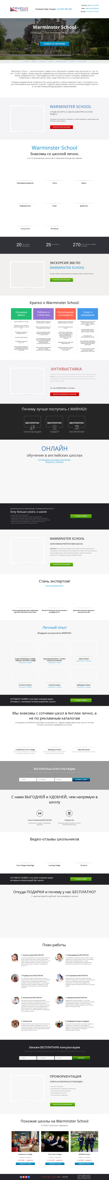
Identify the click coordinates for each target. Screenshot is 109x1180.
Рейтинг (33, 61)
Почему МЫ (42, 61)
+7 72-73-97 (92, 11)
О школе (26, 61)
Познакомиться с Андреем (84, 687)
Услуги (51, 61)
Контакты (72, 61)
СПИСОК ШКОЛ (82, 61)
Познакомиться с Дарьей (25, 662)
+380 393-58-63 (92, 8)
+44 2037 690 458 (64, 9)
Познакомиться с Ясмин (54, 662)
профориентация (61, 61)
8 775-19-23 (93, 5)
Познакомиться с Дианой (25, 687)
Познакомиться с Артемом (54, 687)
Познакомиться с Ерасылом (83, 660)
